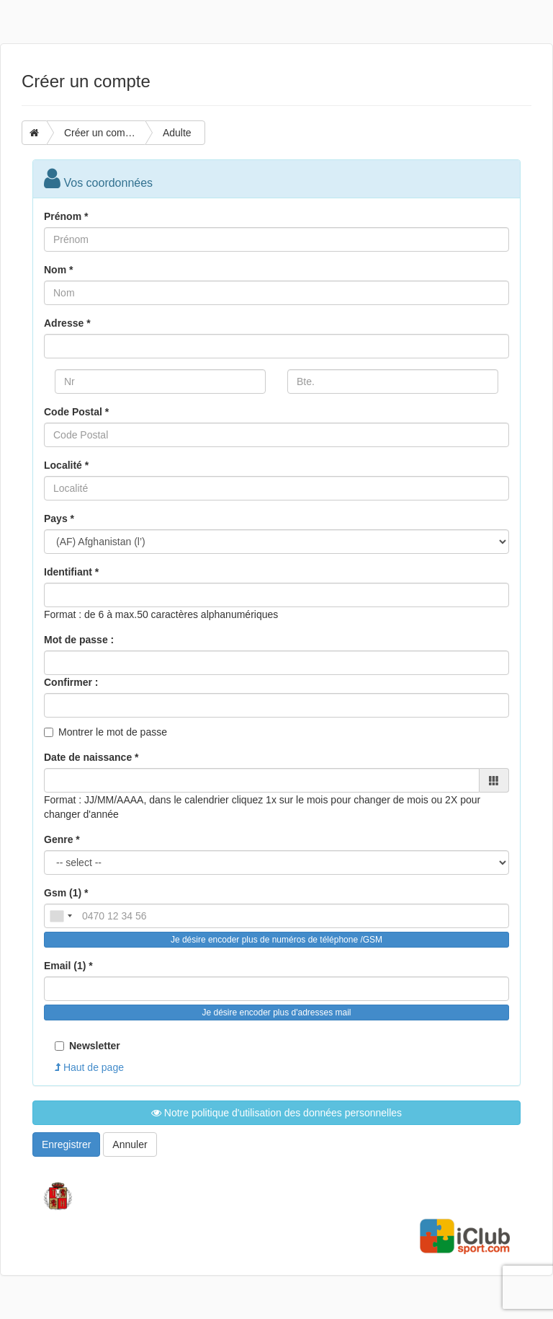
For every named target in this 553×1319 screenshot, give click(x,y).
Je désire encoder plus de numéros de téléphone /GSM (276, 940)
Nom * (58, 269)
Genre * (62, 839)
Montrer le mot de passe (112, 732)
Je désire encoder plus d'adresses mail (276, 1012)
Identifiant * (71, 572)
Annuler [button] (129, 1144)
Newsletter (87, 1045)
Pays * (59, 518)
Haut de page (89, 1067)
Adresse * (67, 323)
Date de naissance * (91, 757)
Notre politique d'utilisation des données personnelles (276, 1113)
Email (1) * (68, 965)
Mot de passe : (79, 639)
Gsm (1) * (66, 893)
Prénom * (66, 216)
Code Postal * (76, 412)
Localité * (66, 465)
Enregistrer (66, 1144)
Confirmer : (71, 682)
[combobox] (60, 915)
